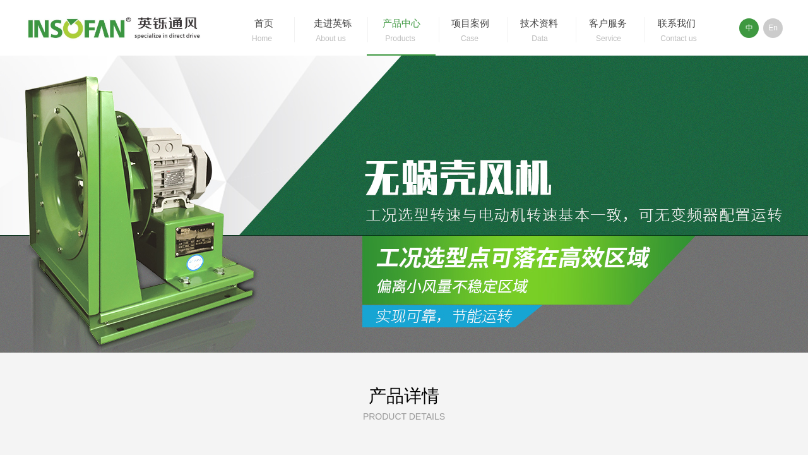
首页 (263, 23)
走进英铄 (333, 23)
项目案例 (470, 23)
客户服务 (608, 23)
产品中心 (401, 23)
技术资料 (539, 23)
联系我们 (677, 23)
